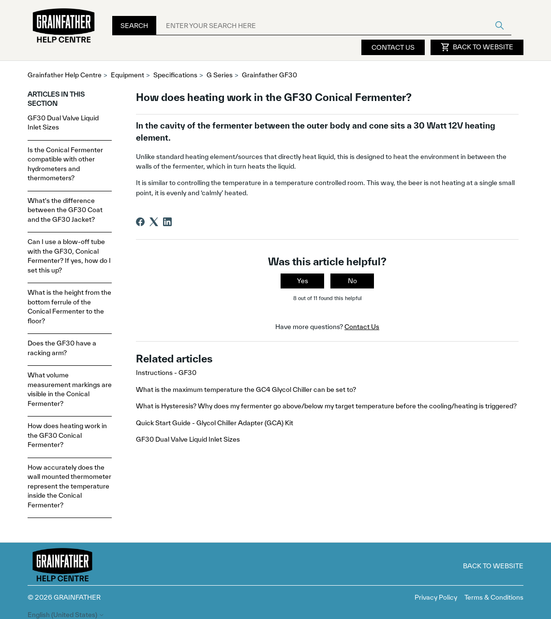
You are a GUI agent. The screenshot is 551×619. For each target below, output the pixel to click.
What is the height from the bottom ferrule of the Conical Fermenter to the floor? (69, 306)
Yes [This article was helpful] (302, 281)
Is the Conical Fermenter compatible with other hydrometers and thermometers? (65, 164)
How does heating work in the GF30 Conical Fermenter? (67, 435)
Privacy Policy (436, 597)
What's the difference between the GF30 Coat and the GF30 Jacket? (65, 210)
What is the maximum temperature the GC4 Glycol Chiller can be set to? (246, 389)
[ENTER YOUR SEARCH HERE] (333, 25)
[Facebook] (140, 221)
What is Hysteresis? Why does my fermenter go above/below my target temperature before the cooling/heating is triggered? (326, 406)
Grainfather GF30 (269, 75)
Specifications (175, 75)
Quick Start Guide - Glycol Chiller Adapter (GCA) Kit (214, 423)
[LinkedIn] (167, 221)
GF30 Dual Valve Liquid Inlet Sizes (63, 122)
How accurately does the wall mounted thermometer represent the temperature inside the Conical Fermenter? (69, 486)
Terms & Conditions (493, 597)
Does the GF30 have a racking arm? (62, 348)
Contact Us (393, 47)
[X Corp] (153, 221)
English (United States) (66, 615)
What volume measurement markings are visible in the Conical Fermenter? (70, 389)
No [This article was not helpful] (352, 281)
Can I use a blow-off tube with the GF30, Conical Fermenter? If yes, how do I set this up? (69, 256)
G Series (220, 75)
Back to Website (477, 47)
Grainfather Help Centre (65, 75)
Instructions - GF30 (166, 372)
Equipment (127, 75)
